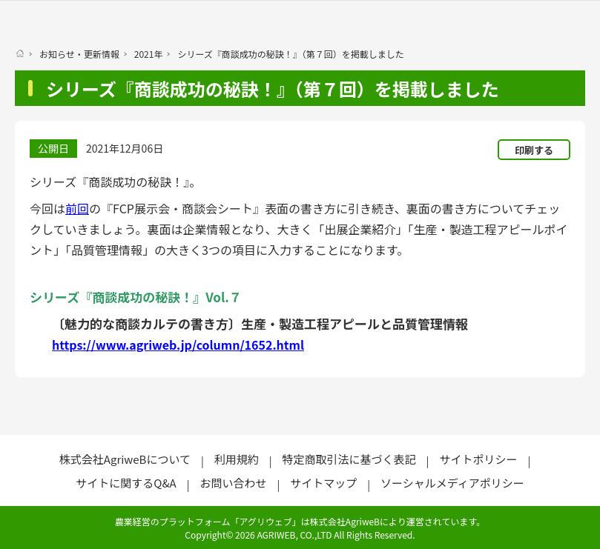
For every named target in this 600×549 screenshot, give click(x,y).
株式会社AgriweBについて (125, 459)
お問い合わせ (233, 482)
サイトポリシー (478, 459)
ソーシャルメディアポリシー (452, 482)
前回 (77, 208)
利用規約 (236, 459)
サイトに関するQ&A (126, 482)
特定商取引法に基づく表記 (349, 459)
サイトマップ (323, 482)
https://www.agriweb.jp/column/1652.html (178, 344)
